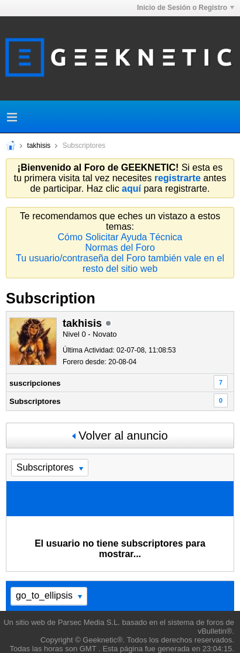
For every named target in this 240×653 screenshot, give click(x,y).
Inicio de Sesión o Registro (185, 8)
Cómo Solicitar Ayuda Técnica (120, 237)
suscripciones (34, 383)
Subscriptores (34, 401)
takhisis (38, 145)
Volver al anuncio (119, 435)
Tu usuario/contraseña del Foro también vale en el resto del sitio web (120, 263)
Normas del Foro (120, 248)
